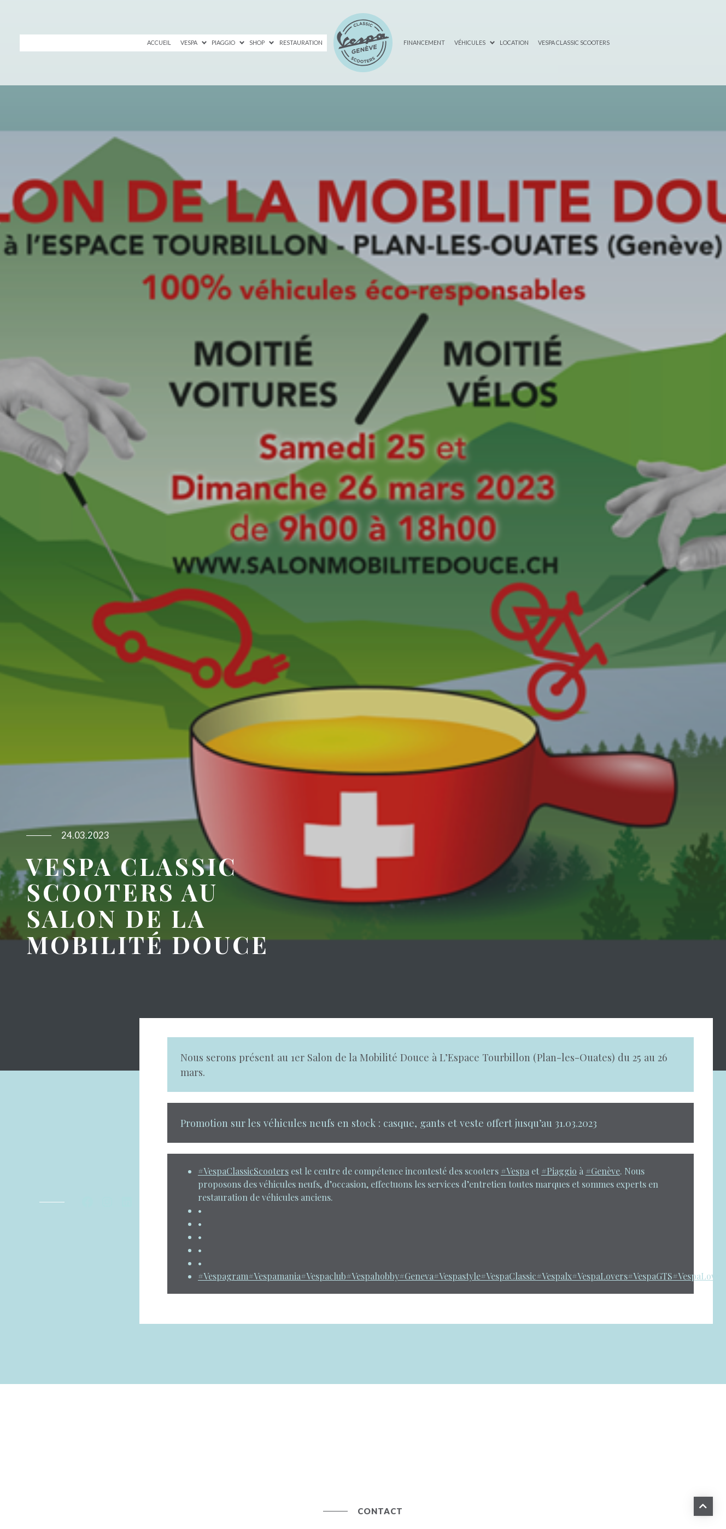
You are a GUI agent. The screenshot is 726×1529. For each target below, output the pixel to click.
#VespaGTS (650, 1276)
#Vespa (515, 1171)
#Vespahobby (372, 1276)
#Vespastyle (457, 1276)
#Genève (603, 1171)
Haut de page (702, 1505)
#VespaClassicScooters (243, 1171)
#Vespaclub (323, 1276)
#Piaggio (559, 1171)
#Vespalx (554, 1276)
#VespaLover (698, 1276)
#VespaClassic (508, 1276)
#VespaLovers (600, 1276)
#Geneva (416, 1276)
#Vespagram (223, 1276)
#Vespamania (274, 1276)
